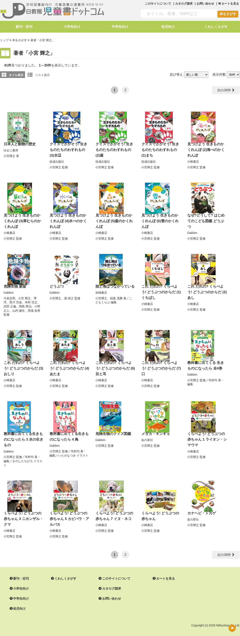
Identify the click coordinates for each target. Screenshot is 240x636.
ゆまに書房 (11, 149)
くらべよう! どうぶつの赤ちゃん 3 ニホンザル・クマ (23, 514)
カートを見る (160, 573)
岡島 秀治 (25, 303)
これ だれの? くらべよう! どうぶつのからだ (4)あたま (69, 365)
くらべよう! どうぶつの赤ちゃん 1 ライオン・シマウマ (206, 435)
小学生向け (72, 26)
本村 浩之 (31, 299)
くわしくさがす (216, 26)
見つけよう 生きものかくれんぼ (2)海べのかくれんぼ (206, 149)
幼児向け (168, 26)
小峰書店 (193, 160)
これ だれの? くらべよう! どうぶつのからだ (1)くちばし (160, 289)
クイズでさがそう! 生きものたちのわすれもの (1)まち (160, 149)
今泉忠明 (9, 295)
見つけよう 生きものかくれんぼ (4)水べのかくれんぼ (69, 219)
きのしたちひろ (22, 456)
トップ (4, 40)
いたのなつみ (67, 451)
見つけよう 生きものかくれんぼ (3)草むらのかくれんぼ (23, 219)
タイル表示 (12, 74)
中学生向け (120, 26)
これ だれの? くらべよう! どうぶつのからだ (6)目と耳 (115, 365)
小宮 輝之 (24, 295)
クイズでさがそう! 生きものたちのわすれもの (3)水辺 (69, 149)
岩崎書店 (101, 290)
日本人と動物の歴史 (19, 143)
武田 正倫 (10, 303)
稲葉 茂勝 (116, 295)
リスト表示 (39, 74)
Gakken (192, 225)
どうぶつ (56, 284)
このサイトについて (158, 3)
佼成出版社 (56, 160)
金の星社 (147, 436)
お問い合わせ (205, 3)
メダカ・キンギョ (154, 430)
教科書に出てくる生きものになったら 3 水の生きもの (22, 435)
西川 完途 (15, 299)
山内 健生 (18, 308)
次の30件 (224, 90)
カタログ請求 (184, 3)
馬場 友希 (34, 308)
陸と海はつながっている (114, 284)
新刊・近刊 (24, 26)
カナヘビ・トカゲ (200, 508)
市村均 (212, 376)
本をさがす (228, 14)
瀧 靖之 (69, 295)
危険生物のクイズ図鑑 (112, 430)
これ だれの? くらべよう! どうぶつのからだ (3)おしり (23, 365)
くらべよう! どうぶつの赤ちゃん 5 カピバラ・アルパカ (69, 514)
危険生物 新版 (14, 284)
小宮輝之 (9, 155)
